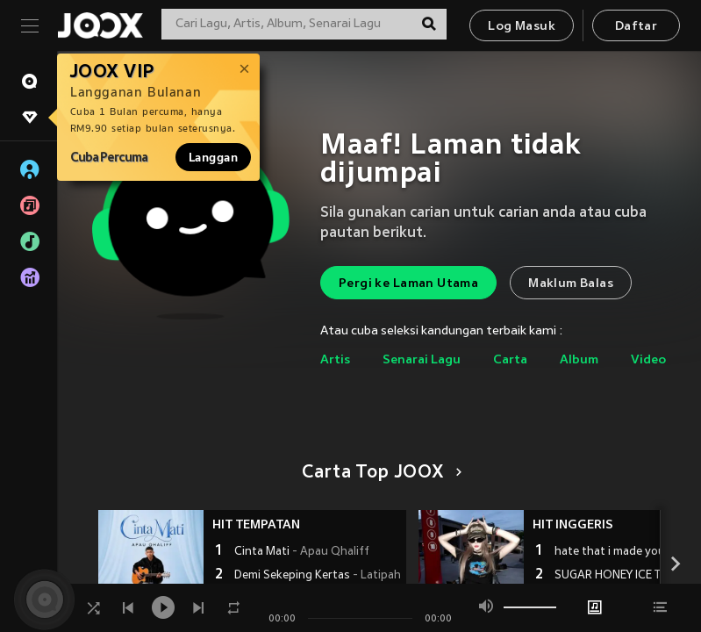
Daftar (636, 26)
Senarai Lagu (422, 360)
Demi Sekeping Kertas (317, 576)
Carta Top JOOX (378, 473)
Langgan (213, 157)
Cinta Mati (301, 552)
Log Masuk (521, 26)
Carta (510, 360)
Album (579, 360)
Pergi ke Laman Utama (408, 284)
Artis (335, 360)
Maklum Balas (570, 284)
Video (648, 360)
